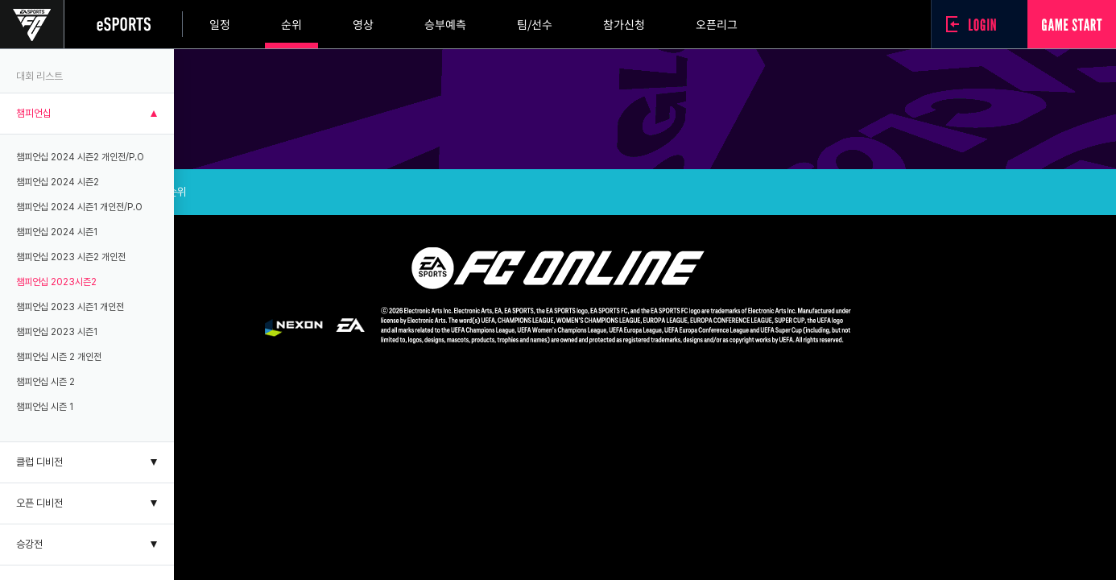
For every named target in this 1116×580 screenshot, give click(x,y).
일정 (219, 24)
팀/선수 (534, 24)
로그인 (975, 24)
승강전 (29, 544)
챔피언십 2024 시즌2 (57, 182)
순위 (291, 24)
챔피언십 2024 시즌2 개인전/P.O (80, 157)
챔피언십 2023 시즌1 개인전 (70, 307)
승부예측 (445, 24)
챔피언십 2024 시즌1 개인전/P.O (79, 207)
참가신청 (624, 24)
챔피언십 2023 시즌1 (56, 332)
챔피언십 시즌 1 (44, 406)
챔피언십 (34, 113)
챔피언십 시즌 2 (45, 381)
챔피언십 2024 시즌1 (56, 232)
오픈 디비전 (39, 503)
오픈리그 (717, 24)
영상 (363, 24)
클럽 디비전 (39, 462)
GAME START (1071, 24)
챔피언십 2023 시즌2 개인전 (71, 257)
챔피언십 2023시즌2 (56, 282)
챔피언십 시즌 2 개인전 (58, 356)
